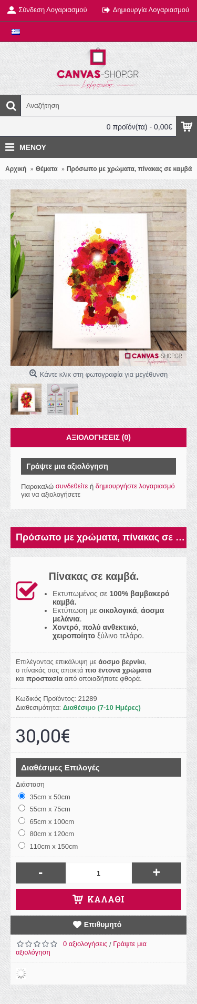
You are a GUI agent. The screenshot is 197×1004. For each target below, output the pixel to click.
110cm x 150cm (48, 846)
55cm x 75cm (44, 809)
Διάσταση (30, 784)
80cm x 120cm (46, 833)
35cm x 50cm (44, 796)
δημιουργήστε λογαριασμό (135, 486)
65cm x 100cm (46, 821)
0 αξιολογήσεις (85, 944)
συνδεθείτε (72, 486)
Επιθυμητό (103, 924)
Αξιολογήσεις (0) (98, 437)
